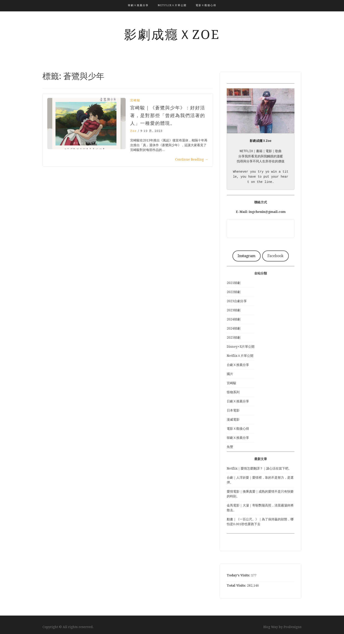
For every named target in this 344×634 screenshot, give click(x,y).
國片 (230, 374)
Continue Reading (191, 159)
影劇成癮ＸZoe (172, 34)
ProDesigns (293, 627)
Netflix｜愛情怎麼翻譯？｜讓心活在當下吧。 (259, 468)
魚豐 (230, 447)
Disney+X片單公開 (240, 346)
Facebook (275, 256)
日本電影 (233, 410)
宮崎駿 (135, 100)
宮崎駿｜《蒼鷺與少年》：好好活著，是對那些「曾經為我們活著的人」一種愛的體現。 (167, 115)
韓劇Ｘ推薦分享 (138, 5)
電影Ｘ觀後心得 (206, 5)
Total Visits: (237, 585)
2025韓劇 (233, 337)
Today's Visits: (239, 575)
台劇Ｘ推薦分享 (238, 365)
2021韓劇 (233, 283)
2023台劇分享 (237, 301)
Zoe (133, 131)
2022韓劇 (233, 292)
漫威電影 (233, 419)
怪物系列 (233, 392)
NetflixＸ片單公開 (172, 5)
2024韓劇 (233, 319)
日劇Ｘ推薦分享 (238, 401)
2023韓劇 (233, 310)
